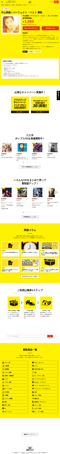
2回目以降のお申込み (50, 28)
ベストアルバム (37, 51)
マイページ (51, 1)
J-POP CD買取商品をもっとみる (29, 167)
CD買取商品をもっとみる (29, 217)
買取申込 (56, 1)
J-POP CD (7, 8)
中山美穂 (30, 51)
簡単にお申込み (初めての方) (31, 28)
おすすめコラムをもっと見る (29, 276)
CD (2, 8)
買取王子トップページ (29, 434)
